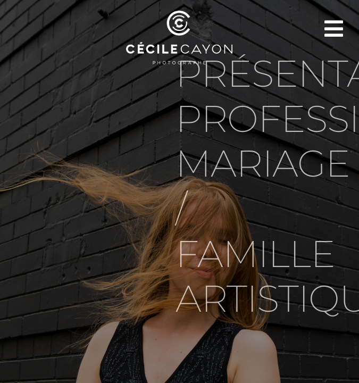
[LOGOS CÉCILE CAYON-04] (179, 15)
